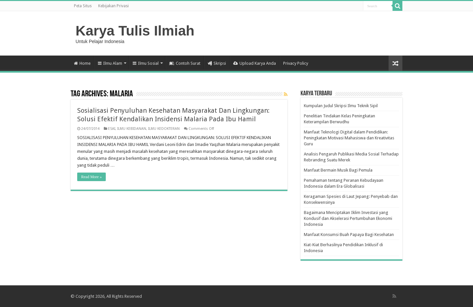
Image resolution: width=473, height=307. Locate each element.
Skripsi (217, 63)
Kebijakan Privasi (113, 6)
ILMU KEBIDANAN (131, 129)
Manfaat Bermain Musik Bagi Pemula (338, 170)
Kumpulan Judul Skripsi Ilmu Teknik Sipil (341, 105)
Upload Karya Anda (254, 63)
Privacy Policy (295, 63)
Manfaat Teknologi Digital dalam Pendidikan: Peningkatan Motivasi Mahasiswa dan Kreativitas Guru (349, 138)
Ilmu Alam (110, 63)
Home (82, 63)
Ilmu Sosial (146, 63)
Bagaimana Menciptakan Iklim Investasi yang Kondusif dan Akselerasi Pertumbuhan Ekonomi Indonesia (348, 218)
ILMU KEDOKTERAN (164, 129)
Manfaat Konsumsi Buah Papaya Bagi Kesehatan (349, 234)
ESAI (111, 129)
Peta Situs (83, 6)
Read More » (91, 177)
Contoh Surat (184, 63)
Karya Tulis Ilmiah (135, 30)
